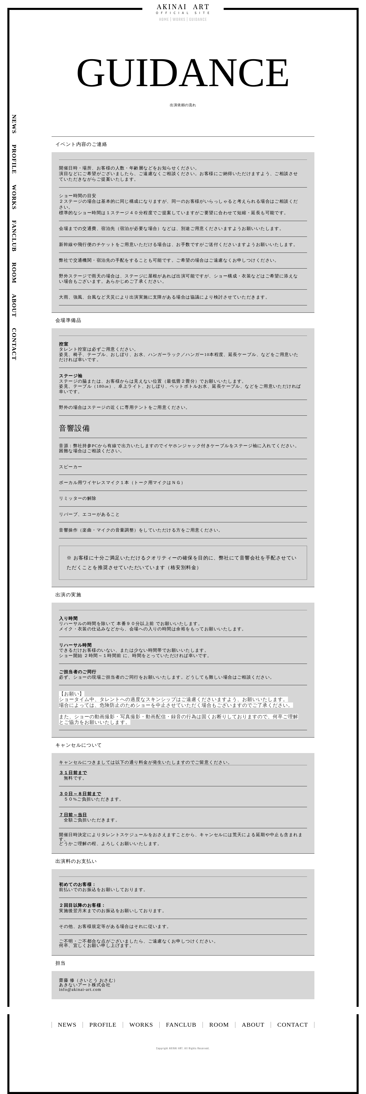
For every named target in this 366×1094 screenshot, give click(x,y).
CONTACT (292, 1025)
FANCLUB (181, 1025)
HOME (164, 19)
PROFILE (102, 1025)
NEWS (67, 1025)
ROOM (219, 1025)
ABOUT (253, 1025)
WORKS (179, 19)
